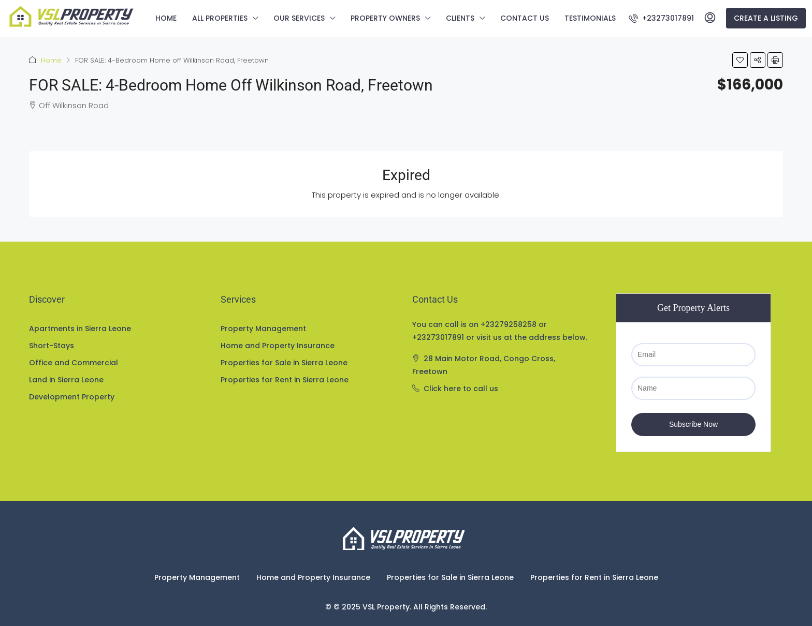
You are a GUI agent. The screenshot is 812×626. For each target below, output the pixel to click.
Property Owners (385, 18)
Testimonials (590, 18)
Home (166, 18)
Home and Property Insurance (278, 345)
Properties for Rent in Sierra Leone (285, 380)
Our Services (299, 18)
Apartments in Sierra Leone (80, 328)
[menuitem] (661, 18)
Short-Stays (51, 345)
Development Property (71, 397)
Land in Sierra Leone (66, 380)
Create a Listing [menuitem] (766, 18)
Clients (460, 18)
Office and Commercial (73, 362)
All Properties (220, 18)
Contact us (524, 18)
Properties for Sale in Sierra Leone (284, 362)
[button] (740, 60)
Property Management (263, 328)
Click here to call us (461, 388)
